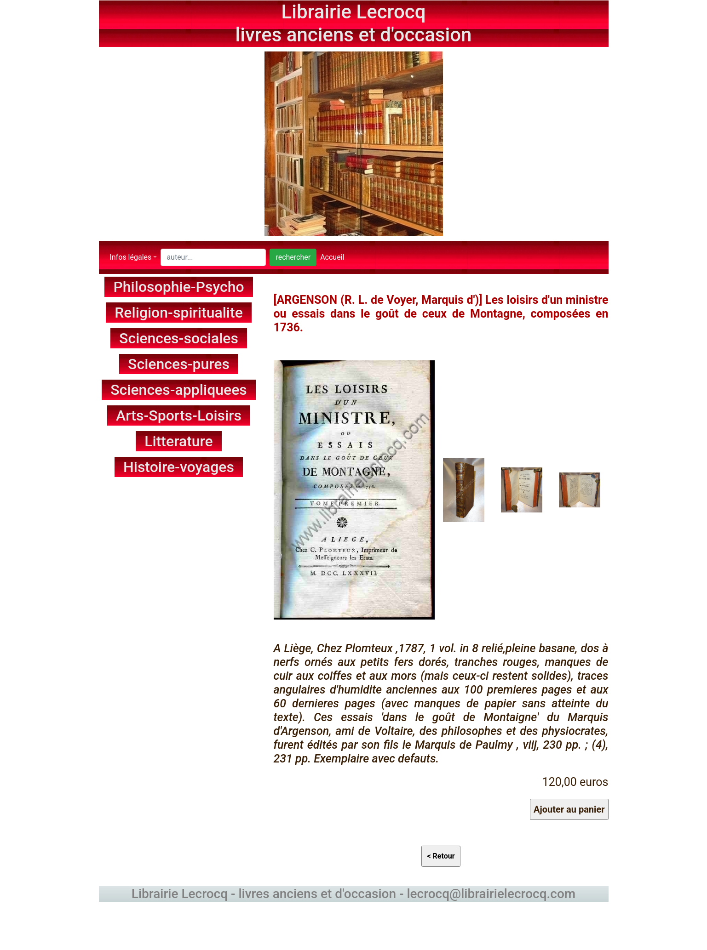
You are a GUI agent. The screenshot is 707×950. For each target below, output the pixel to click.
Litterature (178, 441)
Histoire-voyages (178, 467)
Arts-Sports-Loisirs (178, 415)
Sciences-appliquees (178, 389)
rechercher (293, 257)
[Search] (213, 257)
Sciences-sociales (178, 338)
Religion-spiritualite (179, 312)
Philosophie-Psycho (178, 287)
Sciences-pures (179, 364)
